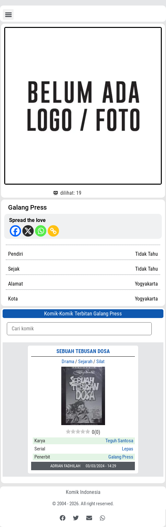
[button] (8, 14)
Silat (100, 361)
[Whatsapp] (40, 231)
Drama (68, 361)
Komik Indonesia (83, 492)
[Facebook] (15, 231)
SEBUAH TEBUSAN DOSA (83, 351)
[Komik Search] (79, 328)
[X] (28, 231)
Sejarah (85, 361)
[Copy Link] (53, 231)
